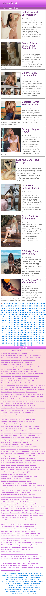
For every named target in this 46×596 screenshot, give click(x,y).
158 (9, 322)
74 (32, 310)
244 (15, 335)
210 (40, 329)
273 (18, 339)
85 (13, 312)
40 (42, 306)
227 (6, 333)
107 (26, 314)
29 (16, 306)
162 (21, 322)
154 (40, 320)
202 (15, 329)
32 (23, 306)
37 (34, 306)
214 (9, 331)
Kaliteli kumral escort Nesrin (30, 13)
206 (28, 329)
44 (6, 308)
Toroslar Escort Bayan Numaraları (32, 589)
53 (27, 308)
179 (31, 324)
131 (12, 318)
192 (28, 326)
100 (4, 314)
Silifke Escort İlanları (7, 575)
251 (37, 335)
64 (9, 310)
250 (34, 335)
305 (31, 343)
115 (6, 316)
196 (40, 326)
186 (9, 326)
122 (28, 316)
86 (16, 312)
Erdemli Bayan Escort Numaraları (31, 583)
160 (15, 322)
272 (15, 339)
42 (2, 308)
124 (34, 316)
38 (37, 306)
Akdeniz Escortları (22, 573)
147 (18, 320)
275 (24, 339)
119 (18, 316)
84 (11, 312)
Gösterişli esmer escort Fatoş (31, 252)
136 (28, 318)
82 (6, 312)
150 (28, 320)
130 (9, 318)
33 (25, 306)
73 (30, 310)
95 (37, 312)
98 (44, 312)
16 (30, 304)
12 (20, 304)
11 (18, 304)
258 (15, 337)
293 (37, 341)
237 (37, 333)
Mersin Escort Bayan (10, 573)
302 (21, 343)
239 (43, 333)
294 (40, 341)
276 (28, 339)
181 (37, 324)
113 (44, 314)
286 (15, 341)
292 (34, 341)
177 (24, 324)
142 (2, 320)
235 (31, 333)
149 (24, 320)
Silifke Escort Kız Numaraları (13, 583)
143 (6, 320)
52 (25, 308)
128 (2, 318)
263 (31, 337)
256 (9, 337)
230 (15, 333)
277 (31, 339)
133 (18, 318)
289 (24, 341)
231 (18, 333)
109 (32, 314)
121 (24, 316)
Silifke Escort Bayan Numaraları (31, 591)
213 (6, 331)
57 (37, 308)
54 (30, 308)
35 (30, 306)
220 (28, 331)
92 (30, 312)
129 (6, 318)
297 (6, 343)
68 (18, 310)
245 (18, 335)
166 (34, 322)
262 (28, 337)
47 (13, 308)
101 (7, 314)
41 (44, 306)
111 (38, 314)
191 (24, 326)
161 (18, 322)
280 (40, 339)
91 (27, 312)
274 (21, 339)
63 (6, 310)
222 (34, 331)
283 (6, 341)
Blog (16, 8)
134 (21, 318)
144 (9, 320)
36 (32, 306)
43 (4, 308)
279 (37, 339)
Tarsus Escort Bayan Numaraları (14, 577)
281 (43, 339)
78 (42, 310)
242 (9, 335)
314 (28, 345)
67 (16, 310)
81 (4, 312)
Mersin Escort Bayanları (37, 581)
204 (21, 329)
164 (28, 322)
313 (24, 345)
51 (23, 308)
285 (12, 341)
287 (18, 341)
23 (2, 306)
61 (2, 310)
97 (42, 312)
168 (40, 322)
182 (40, 324)
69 (20, 310)
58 (39, 308)
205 (24, 329)
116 (9, 316)
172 (9, 324)
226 (2, 333)
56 (34, 308)
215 (12, 331)
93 (32, 312)
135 (24, 318)
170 (2, 324)
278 (34, 339)
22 (44, 304)
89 (23, 312)
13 (23, 304)
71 (25, 310)
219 (24, 331)
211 (43, 329)
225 (43, 331)
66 (13, 310)
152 (34, 320)
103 (13, 314)
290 (28, 341)
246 (21, 335)
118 (15, 316)
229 (12, 333)
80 (2, 312)
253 (43, 335)
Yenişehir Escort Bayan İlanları (13, 587)
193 (31, 326)
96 (39, 312)
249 (31, 335)
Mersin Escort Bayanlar (8, 581)
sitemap (36, 593)
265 (37, 337)
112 (41, 314)
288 (21, 341)
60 (44, 308)
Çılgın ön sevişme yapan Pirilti (31, 217)
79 (44, 310)
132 (15, 318)
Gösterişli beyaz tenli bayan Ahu (30, 103)
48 (16, 308)
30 (18, 306)
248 (28, 335)
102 (10, 314)
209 (37, 329)
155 (43, 320)
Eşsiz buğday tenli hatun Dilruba (32, 281)
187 (12, 326)
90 (25, 312)
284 (9, 341)
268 (2, 339)
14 (25, 304)
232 (21, 333)
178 (28, 324)
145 (12, 320)
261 (24, 337)
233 (24, 333)
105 (19, 314)
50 (20, 308)
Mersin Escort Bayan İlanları (32, 579)
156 (2, 322)
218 (21, 331)
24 (4, 306)
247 (24, 335)
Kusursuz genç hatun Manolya (28, 161)
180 (34, 324)
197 (43, 326)
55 (32, 308)
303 (24, 343)
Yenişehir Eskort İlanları (30, 585)
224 (40, 331)
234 (28, 333)
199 (6, 329)
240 (2, 335)
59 (42, 308)
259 (18, 337)
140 (40, 318)
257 (12, 337)
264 (34, 337)
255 (6, 337)
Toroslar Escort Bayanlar (15, 585)
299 (12, 343)
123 (31, 316)
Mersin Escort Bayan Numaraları (32, 587)
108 (29, 314)
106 (22, 314)
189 (18, 326)
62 (4, 310)
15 (28, 304)
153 (37, 320)
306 (34, 343)
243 (12, 335)
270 (9, 339)
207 (31, 329)
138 (34, 318)
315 (31, 345)
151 (31, 320)
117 (12, 316)
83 (9, 312)
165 (31, 322)
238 (40, 333)
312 (21, 345)
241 (6, 335)
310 (15, 345)
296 (2, 343)
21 (42, 304)
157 (6, 322)
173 (12, 324)
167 (37, 322)
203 (18, 329)
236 (34, 333)
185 (6, 326)
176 (21, 324)
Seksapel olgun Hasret (30, 130)
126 (40, 316)
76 (37, 310)
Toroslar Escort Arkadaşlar (37, 575)
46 (11, 308)
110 (35, 314)
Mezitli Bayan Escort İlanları (32, 577)
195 (37, 326)
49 (18, 308)
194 (34, 326)
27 (11, 306)
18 (34, 304)
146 (15, 320)
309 (43, 343)
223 (37, 331)
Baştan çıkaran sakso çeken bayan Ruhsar (30, 46)
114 (2, 316)
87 (18, 312)
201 (12, 329)
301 (18, 343)
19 (37, 304)
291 (31, 341)
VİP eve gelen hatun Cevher (29, 74)
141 (43, 318)
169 (43, 322)
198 (2, 329)
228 (9, 333)
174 (15, 324)
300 (15, 343)
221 (31, 331)
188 (15, 326)
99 (1, 314)
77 (39, 310)
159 (12, 322)
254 (2, 337)
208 (34, 329)
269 (6, 339)
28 (13, 306)
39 (39, 306)
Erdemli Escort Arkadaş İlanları (14, 579)
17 (32, 304)
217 (18, 331)
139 (37, 318)
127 (43, 316)
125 (37, 316)
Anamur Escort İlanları (35, 573)
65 (11, 310)
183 (43, 324)
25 (6, 306)
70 (23, 310)
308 (40, 343)
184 (2, 326)
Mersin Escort (9, 3)
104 (16, 314)
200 (9, 329)
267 (43, 337)
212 (2, 331)
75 (34, 310)
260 (21, 337)
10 (16, 304)
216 (15, 331)
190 (21, 326)
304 (28, 343)
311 (18, 345)
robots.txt (29, 593)
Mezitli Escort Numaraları (22, 581)
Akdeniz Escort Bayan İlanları (13, 591)
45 (9, 308)
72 (27, 310)
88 (20, 312)
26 (9, 306)
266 (40, 337)
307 (37, 343)
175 (18, 324)
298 (9, 343)
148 (21, 320)
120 (21, 316)
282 (2, 341)
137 (31, 318)
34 (27, 306)
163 (24, 322)
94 (34, 312)
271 (12, 339)
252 (40, 335)
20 (39, 304)
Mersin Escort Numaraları (21, 575)
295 (43, 341)
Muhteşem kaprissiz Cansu (30, 186)
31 (20, 306)
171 (6, 324)
